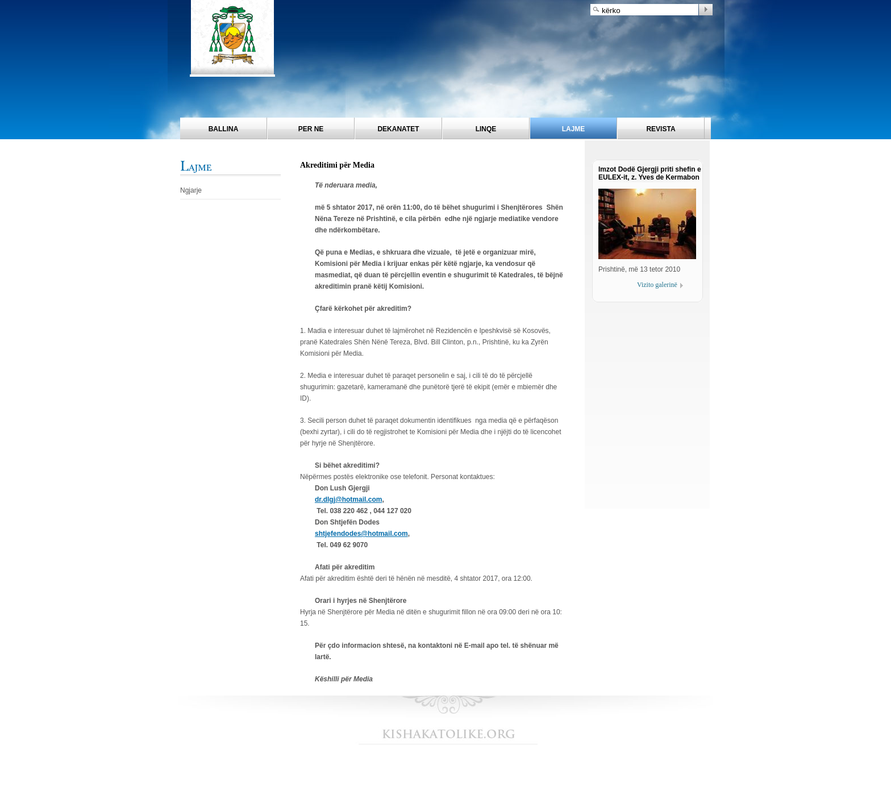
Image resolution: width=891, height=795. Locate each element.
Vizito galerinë (657, 285)
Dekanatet (398, 129)
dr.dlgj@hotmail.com (348, 499)
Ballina (224, 129)
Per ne (311, 129)
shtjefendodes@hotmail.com (361, 534)
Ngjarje (191, 190)
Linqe (486, 129)
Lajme (573, 129)
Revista (660, 129)
